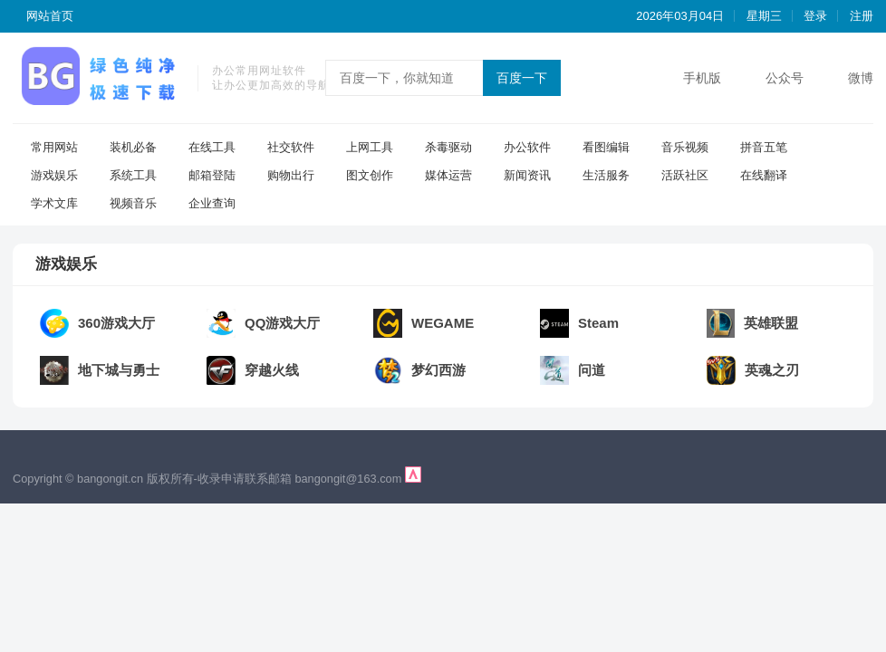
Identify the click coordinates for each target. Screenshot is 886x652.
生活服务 (606, 175)
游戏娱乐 (54, 175)
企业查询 (212, 203)
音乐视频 (684, 147)
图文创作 (369, 175)
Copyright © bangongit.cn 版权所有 (103, 478)
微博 (860, 78)
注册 (861, 16)
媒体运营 (448, 175)
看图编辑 (606, 147)
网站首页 (49, 16)
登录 (815, 16)
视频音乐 (133, 203)
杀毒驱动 (448, 147)
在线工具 (212, 147)
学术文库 (54, 203)
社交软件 (290, 147)
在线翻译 (763, 175)
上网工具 (369, 147)
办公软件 (527, 147)
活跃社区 (684, 175)
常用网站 (54, 147)
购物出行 (290, 175)
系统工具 (133, 175)
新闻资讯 (527, 175)
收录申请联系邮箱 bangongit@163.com (301, 478)
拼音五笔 (763, 147)
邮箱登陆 (212, 175)
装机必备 (133, 147)
